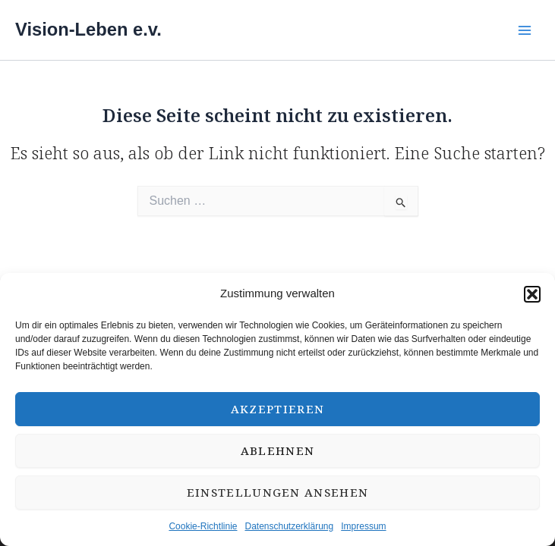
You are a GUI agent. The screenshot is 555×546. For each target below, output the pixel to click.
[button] (532, 294)
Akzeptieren (277, 408)
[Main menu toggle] (524, 30)
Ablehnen (277, 450)
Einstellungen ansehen (277, 492)
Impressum (363, 526)
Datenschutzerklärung (288, 526)
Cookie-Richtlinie (203, 526)
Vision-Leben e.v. (88, 29)
